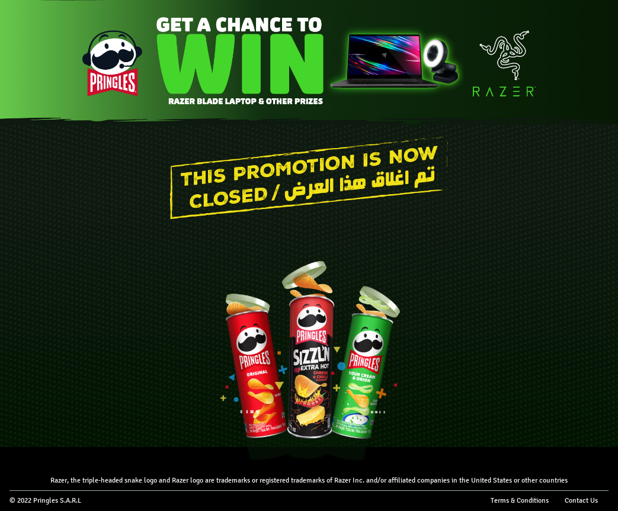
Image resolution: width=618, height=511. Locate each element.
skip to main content (0, 0)
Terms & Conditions (520, 500)
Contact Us (581, 500)
